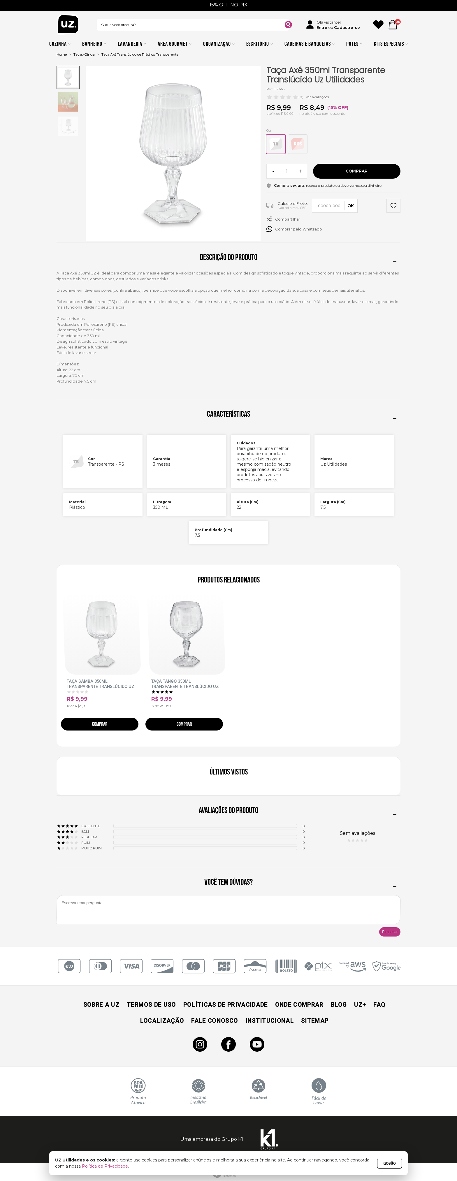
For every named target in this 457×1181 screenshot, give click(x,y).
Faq (379, 1004)
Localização (162, 1020)
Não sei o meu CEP (292, 208)
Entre (322, 27)
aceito (389, 1163)
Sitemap (314, 1020)
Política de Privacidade (105, 1166)
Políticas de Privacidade (225, 1004)
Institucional (269, 1020)
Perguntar (390, 932)
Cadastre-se (347, 27)
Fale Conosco (214, 1020)
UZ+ (360, 1004)
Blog (339, 1004)
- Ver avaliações (297, 97)
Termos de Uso (151, 1004)
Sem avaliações (357, 833)
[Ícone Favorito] (378, 24)
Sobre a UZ (101, 1004)
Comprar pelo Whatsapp (294, 229)
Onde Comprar (299, 1004)
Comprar (357, 171)
